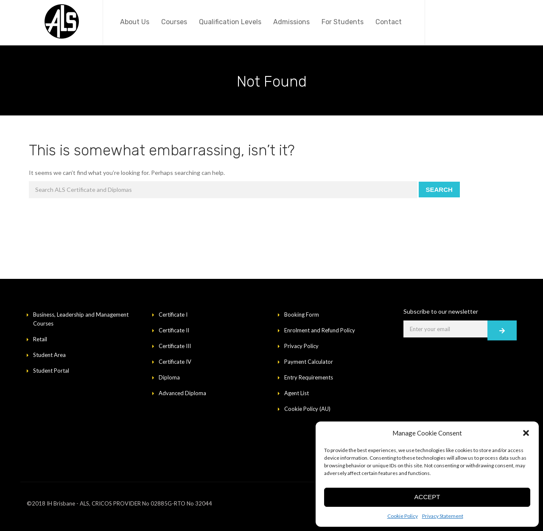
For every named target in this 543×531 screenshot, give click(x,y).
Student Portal (51, 370)
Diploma (169, 377)
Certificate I (173, 314)
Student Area (49, 354)
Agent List (296, 393)
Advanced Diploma (182, 393)
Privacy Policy (301, 346)
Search (439, 189)
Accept (427, 496)
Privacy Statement (442, 516)
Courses (174, 22)
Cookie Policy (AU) (307, 408)
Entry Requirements (308, 377)
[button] (526, 433)
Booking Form (301, 314)
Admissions (291, 22)
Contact (388, 22)
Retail (40, 339)
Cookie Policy (402, 516)
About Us (134, 22)
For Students (343, 22)
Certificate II (174, 330)
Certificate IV (175, 361)
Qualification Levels (230, 22)
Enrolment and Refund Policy (319, 330)
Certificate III (175, 346)
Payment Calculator (308, 361)
